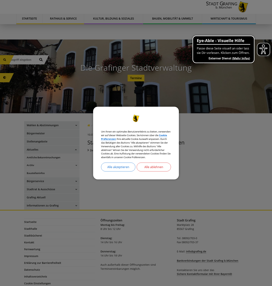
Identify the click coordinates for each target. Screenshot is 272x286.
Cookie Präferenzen (156, 134)
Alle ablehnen (153, 175)
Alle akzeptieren (118, 175)
